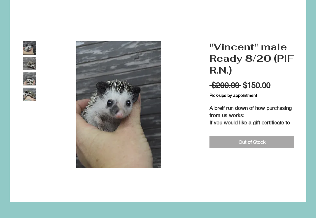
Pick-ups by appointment (233, 95)
